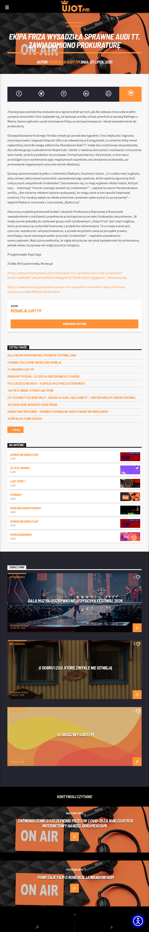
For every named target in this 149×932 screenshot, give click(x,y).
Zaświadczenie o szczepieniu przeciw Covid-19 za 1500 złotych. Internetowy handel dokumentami (75, 823)
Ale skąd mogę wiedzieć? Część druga (32, 404)
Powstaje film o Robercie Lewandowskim (75, 877)
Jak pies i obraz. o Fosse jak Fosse (30, 390)
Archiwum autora (74, 324)
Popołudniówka (21, 534)
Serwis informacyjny (24, 455)
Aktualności (74, 26)
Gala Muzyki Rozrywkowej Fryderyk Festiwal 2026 (41, 355)
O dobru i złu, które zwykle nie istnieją (34, 362)
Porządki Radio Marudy (25, 508)
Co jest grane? (20, 468)
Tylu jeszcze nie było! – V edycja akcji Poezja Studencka (46, 383)
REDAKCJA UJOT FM (64, 61)
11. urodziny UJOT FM (20, 369)
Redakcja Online (19, 625)
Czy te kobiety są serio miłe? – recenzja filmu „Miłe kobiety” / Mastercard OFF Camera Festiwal (71, 397)
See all (15, 430)
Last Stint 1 (17, 481)
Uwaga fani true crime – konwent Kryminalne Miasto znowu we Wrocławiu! (57, 411)
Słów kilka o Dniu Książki (24, 418)
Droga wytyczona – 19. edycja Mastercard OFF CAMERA (43, 376)
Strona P (16, 494)
